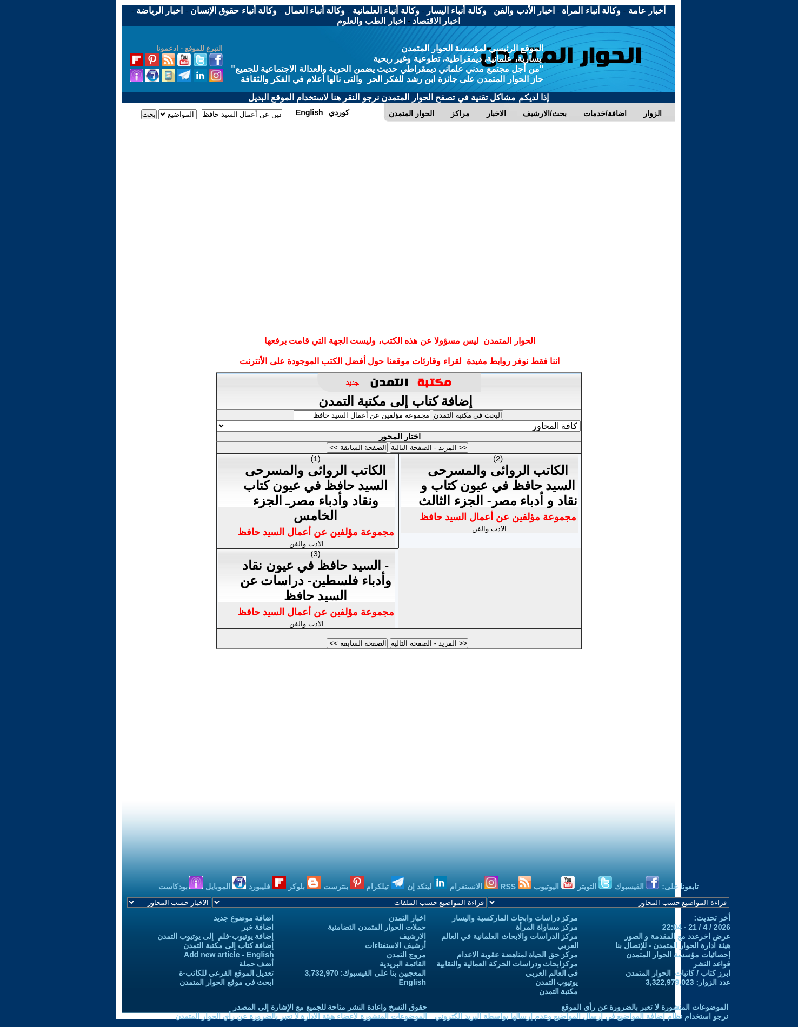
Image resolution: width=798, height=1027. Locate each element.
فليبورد (267, 886)
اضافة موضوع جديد (244, 918)
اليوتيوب (554, 886)
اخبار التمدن (407, 918)
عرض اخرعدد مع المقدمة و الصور (677, 936)
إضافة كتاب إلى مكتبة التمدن (397, 401)
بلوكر (304, 886)
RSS (515, 886)
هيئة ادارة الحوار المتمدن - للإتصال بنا (672, 945)
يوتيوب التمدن (556, 982)
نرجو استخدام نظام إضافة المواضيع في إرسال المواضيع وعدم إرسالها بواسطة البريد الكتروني (581, 1016)
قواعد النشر (711, 963)
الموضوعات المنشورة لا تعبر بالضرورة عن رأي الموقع (644, 1007)
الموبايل (225, 886)
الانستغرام (474, 886)
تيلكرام (385, 886)
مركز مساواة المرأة (547, 927)
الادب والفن (306, 544)
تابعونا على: (680, 886)
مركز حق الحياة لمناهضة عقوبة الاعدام (517, 954)
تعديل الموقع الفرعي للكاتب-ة (226, 973)
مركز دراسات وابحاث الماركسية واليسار (515, 918)
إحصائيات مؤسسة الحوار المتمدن (678, 954)
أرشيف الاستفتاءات (395, 945)
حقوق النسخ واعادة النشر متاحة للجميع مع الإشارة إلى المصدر (330, 1007)
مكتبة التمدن (558, 991)
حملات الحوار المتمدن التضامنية (377, 927)
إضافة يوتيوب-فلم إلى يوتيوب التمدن (215, 936)
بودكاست (180, 886)
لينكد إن (427, 886)
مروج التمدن (406, 954)
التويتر (594, 886)
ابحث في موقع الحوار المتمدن (226, 982)
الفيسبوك (637, 886)
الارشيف (412, 936)
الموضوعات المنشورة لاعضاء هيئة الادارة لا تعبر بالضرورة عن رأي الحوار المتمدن (301, 1016)
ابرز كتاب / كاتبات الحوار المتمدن (678, 973)
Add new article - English (229, 954)
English (412, 982)
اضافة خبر (258, 927)
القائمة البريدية (403, 963)
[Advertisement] (398, 163)
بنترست (343, 886)
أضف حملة (256, 963)
